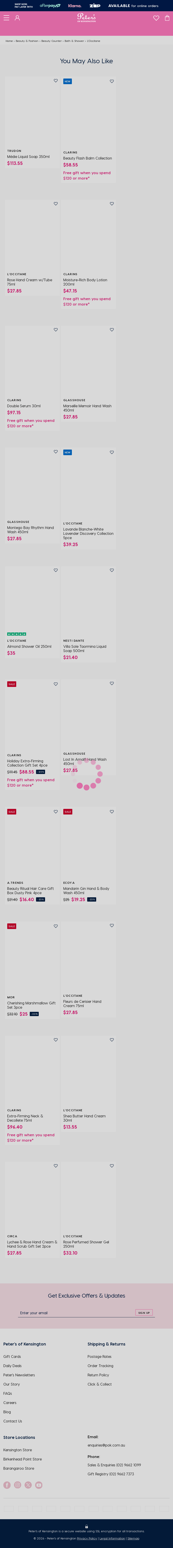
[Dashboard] (17, 17)
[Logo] (86, 17)
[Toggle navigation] (6, 17)
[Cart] (167, 17)
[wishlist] (156, 17)
